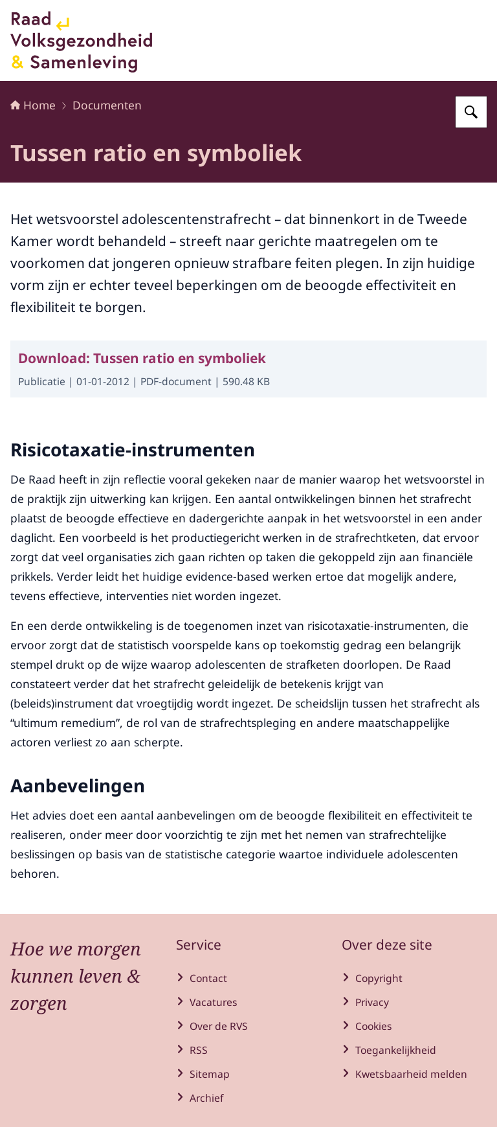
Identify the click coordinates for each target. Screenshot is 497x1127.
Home (33, 105)
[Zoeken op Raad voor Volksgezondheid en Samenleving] (471, 112)
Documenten (107, 105)
